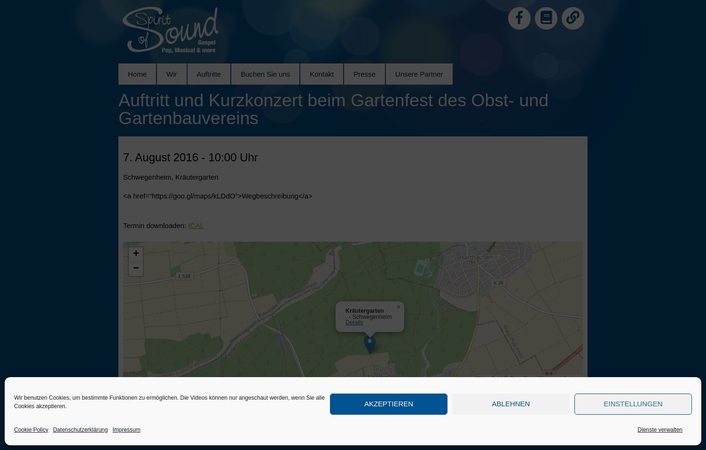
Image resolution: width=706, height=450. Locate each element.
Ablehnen (511, 404)
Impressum (126, 429)
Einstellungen (633, 404)
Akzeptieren (388, 404)
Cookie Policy (31, 429)
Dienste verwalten (660, 429)
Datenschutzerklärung (80, 429)
